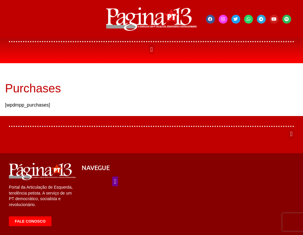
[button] (151, 49)
